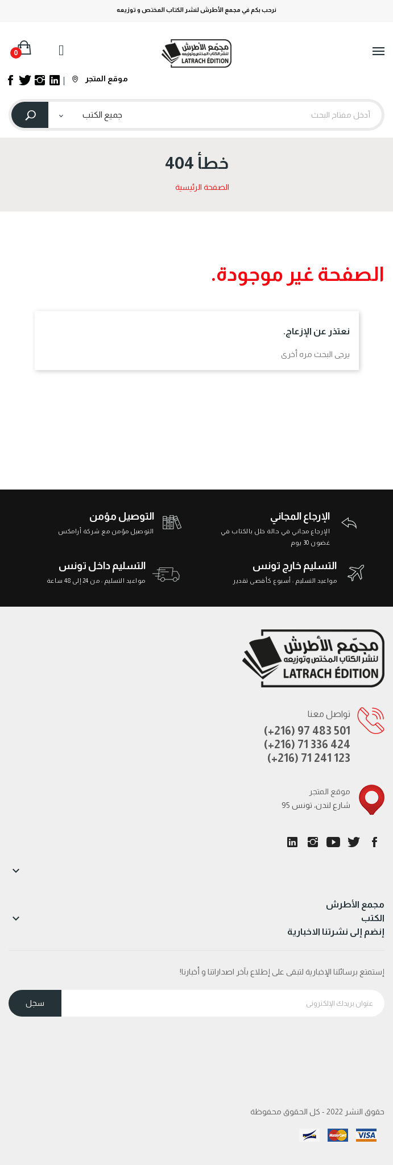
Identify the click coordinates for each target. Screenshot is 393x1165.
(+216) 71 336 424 (307, 744)
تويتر (354, 842)
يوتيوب (333, 842)
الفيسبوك (374, 842)
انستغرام (313, 842)
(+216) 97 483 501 (307, 730)
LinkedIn (292, 842)
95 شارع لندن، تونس (316, 805)
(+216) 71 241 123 (308, 758)
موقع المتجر (100, 78)
